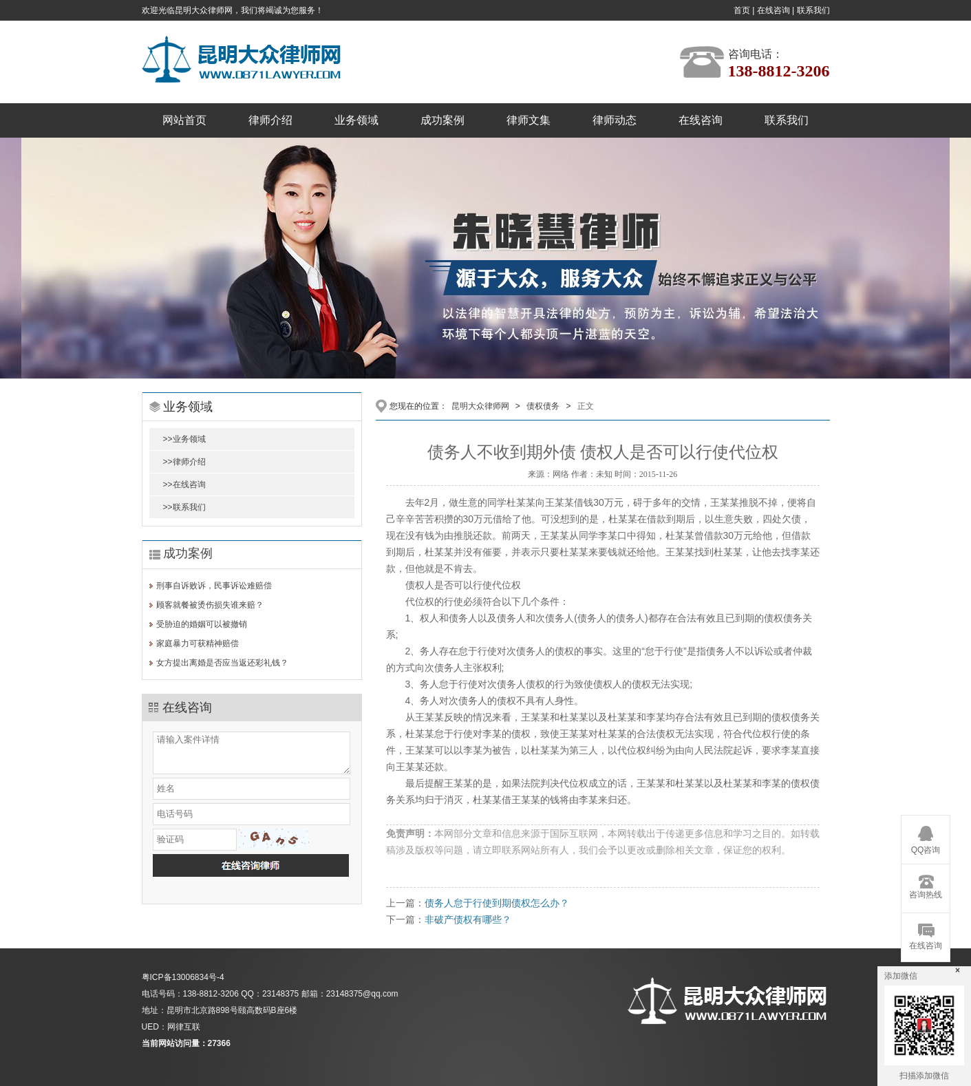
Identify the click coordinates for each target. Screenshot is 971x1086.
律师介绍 (270, 120)
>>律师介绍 (184, 462)
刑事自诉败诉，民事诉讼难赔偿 (214, 585)
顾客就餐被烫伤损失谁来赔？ (210, 605)
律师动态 (615, 120)
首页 (742, 10)
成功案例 (442, 120)
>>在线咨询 (184, 484)
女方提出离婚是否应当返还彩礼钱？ (222, 663)
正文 (585, 406)
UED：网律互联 (171, 1027)
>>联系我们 (184, 507)
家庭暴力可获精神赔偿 (197, 643)
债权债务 (542, 406)
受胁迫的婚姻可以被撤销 (201, 624)
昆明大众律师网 (480, 406)
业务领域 (356, 120)
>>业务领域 (184, 439)
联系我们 (813, 10)
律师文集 (528, 120)
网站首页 (184, 120)
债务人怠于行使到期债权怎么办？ (497, 902)
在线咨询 (773, 10)
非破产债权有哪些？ (468, 919)
